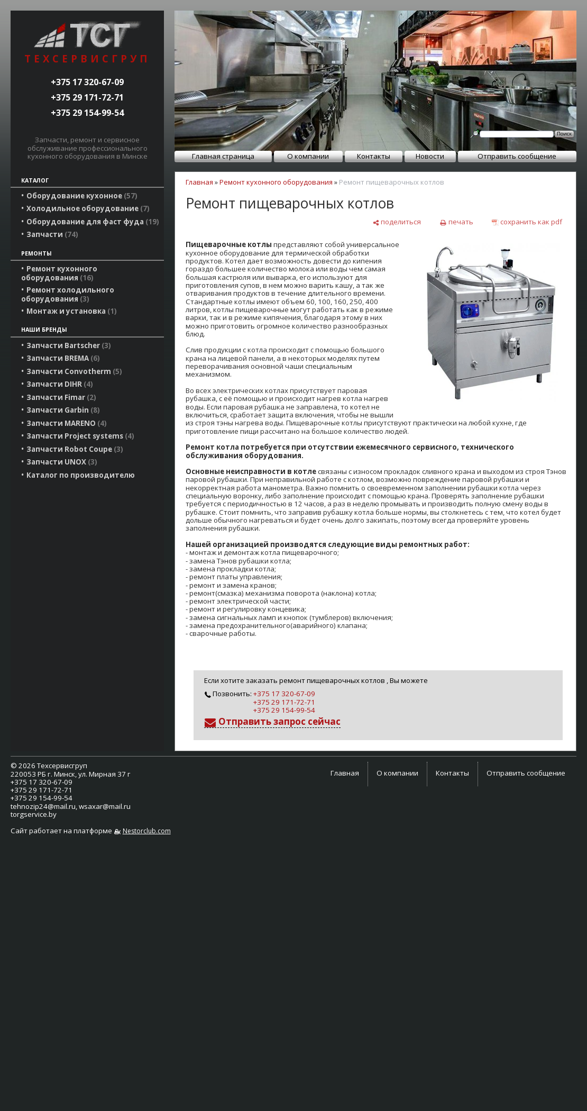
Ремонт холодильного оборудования (67, 294)
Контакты (373, 156)
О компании (308, 156)
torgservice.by (34, 814)
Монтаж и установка (71, 311)
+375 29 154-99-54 (87, 113)
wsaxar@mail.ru (105, 806)
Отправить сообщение (517, 156)
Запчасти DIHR (59, 384)
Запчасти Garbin (63, 410)
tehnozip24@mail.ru (43, 806)
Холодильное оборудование (88, 208)
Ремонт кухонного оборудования (59, 273)
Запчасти (52, 234)
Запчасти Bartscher (68, 345)
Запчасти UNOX (61, 462)
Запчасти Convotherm (74, 371)
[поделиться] (396, 222)
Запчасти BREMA (63, 358)
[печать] (456, 222)
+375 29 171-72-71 (87, 97)
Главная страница (223, 156)
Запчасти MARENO (66, 423)
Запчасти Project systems (80, 436)
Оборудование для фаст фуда (92, 221)
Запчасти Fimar (61, 397)
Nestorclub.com (147, 830)
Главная (199, 182)
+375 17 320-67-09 (87, 82)
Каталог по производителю (80, 475)
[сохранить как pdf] (527, 222)
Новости (430, 156)
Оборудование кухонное (81, 196)
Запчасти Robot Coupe (74, 449)
